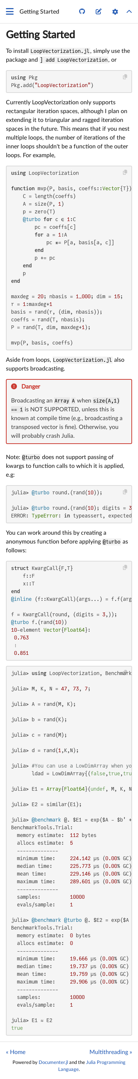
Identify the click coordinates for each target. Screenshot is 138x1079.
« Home (15, 1052)
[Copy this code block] (125, 77)
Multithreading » (110, 1052)
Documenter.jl (53, 1062)
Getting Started (40, 35)
